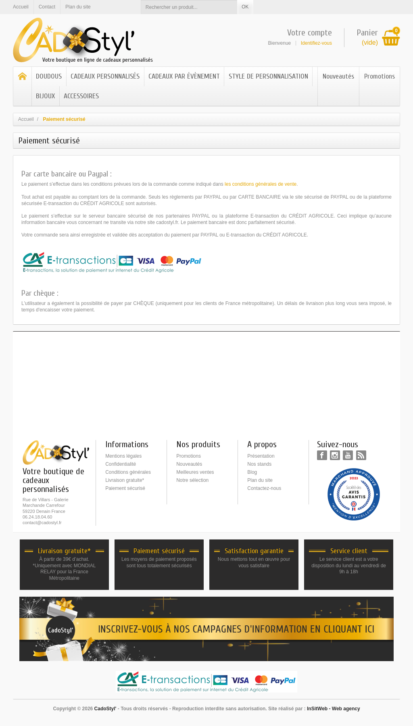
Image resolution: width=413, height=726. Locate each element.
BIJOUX (45, 96)
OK (245, 7)
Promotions (379, 76)
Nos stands (259, 464)
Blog (252, 472)
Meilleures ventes (195, 472)
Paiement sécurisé (125, 488)
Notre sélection (192, 480)
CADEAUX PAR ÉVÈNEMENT (184, 76)
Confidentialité (120, 464)
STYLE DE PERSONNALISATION (268, 76)
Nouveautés (338, 76)
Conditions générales (128, 472)
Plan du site (260, 480)
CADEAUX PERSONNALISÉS (105, 76)
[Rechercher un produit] (189, 7)
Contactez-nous (264, 488)
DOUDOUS (49, 76)
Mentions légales (123, 456)
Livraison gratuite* (124, 480)
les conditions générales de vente (260, 184)
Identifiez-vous (316, 43)
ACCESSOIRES (81, 96)
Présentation (260, 456)
